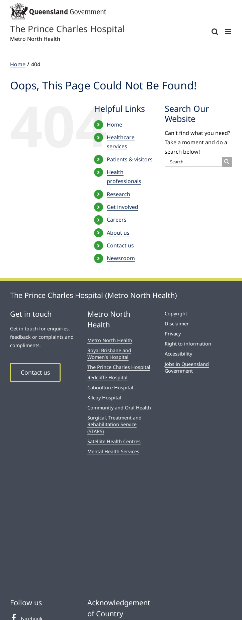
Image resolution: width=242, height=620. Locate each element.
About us (118, 232)
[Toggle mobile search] (215, 31)
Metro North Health (109, 340)
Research (118, 194)
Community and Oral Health (119, 407)
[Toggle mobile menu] (228, 31)
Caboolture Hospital (110, 387)
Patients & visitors (130, 159)
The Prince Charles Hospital (118, 367)
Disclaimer (177, 323)
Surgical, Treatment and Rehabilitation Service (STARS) (114, 424)
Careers (117, 219)
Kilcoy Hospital (104, 397)
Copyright (176, 313)
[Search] (227, 162)
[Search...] (193, 162)
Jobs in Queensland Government (187, 367)
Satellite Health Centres (114, 441)
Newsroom (121, 258)
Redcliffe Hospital (107, 377)
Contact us (120, 245)
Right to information (188, 343)
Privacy (173, 333)
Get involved (122, 207)
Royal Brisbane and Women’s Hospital (109, 353)
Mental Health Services (113, 451)
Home (114, 124)
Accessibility (178, 354)
